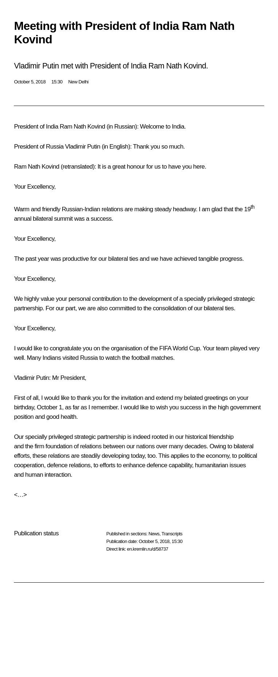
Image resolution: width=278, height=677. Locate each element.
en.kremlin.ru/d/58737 (147, 549)
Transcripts (171, 533)
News (153, 533)
